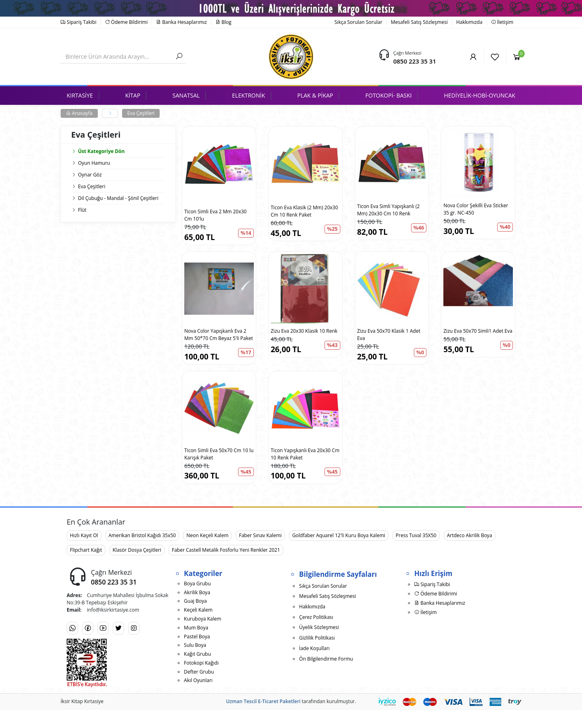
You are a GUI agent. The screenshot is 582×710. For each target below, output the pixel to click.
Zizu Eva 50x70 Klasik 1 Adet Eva (388, 334)
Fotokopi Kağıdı (201, 662)
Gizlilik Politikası (317, 637)
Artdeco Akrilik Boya (469, 535)
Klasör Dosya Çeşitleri (137, 549)
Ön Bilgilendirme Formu (326, 658)
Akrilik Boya (197, 592)
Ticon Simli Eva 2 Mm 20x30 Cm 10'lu (215, 215)
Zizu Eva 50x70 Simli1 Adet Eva (477, 330)
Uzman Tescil (241, 701)
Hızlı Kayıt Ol (84, 535)
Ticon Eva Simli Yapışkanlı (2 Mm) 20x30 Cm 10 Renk (388, 210)
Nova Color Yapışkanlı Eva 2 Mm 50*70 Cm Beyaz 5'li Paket (218, 334)
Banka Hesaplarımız (181, 22)
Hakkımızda (469, 22)
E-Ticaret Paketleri (279, 701)
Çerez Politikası (316, 617)
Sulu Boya (195, 645)
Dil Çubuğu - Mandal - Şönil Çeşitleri (118, 198)
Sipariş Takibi (79, 22)
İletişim (502, 22)
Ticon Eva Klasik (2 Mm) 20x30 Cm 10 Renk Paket (304, 211)
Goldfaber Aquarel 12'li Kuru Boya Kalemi (338, 535)
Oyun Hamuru (94, 162)
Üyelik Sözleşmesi (319, 627)
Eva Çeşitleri (140, 113)
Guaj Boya (195, 600)
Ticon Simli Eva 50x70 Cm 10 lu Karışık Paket (218, 454)
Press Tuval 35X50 (416, 535)
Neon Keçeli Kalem (207, 535)
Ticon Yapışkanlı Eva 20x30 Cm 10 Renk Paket (305, 454)
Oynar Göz (90, 174)
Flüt (82, 209)
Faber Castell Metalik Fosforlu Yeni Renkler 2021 (226, 549)
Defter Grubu (199, 671)
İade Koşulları (314, 648)
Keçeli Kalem (198, 609)
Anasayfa (79, 113)
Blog (223, 22)
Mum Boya (196, 627)
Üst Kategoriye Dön (97, 151)
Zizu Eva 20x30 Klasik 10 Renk (304, 330)
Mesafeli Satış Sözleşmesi (419, 22)
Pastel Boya (197, 636)
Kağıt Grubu (197, 653)
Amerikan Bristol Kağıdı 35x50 (142, 535)
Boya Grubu (197, 583)
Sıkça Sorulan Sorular (358, 22)
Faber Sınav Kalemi (260, 535)
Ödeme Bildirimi (126, 22)
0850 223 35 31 (414, 61)
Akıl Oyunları (198, 680)
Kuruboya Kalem (202, 618)
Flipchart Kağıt (86, 549)
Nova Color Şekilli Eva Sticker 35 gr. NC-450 (475, 209)
